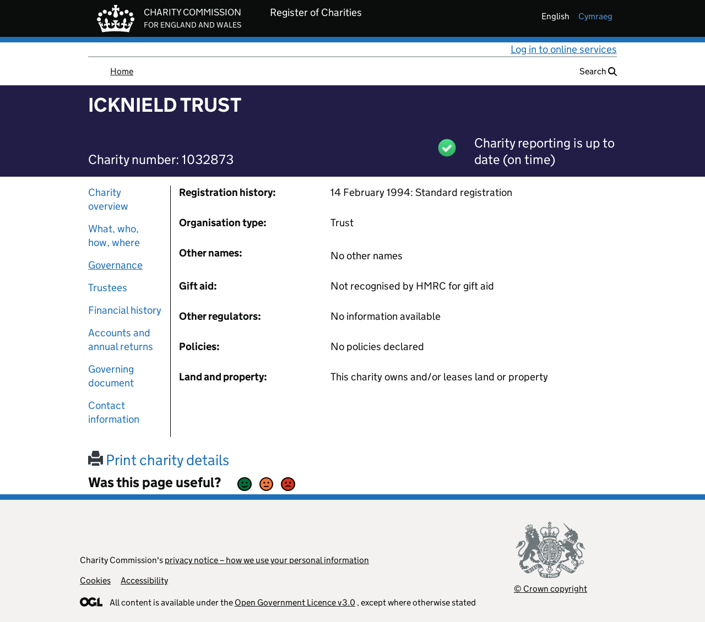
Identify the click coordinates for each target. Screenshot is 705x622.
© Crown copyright (550, 588)
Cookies (95, 580)
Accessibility (144, 580)
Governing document (111, 376)
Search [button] (598, 71)
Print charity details (158, 460)
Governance (115, 265)
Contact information (113, 412)
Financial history (124, 310)
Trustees (107, 287)
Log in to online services (564, 49)
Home (121, 71)
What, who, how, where (114, 235)
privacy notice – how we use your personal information (267, 560)
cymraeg (595, 16)
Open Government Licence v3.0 (295, 602)
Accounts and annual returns (120, 339)
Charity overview (108, 199)
